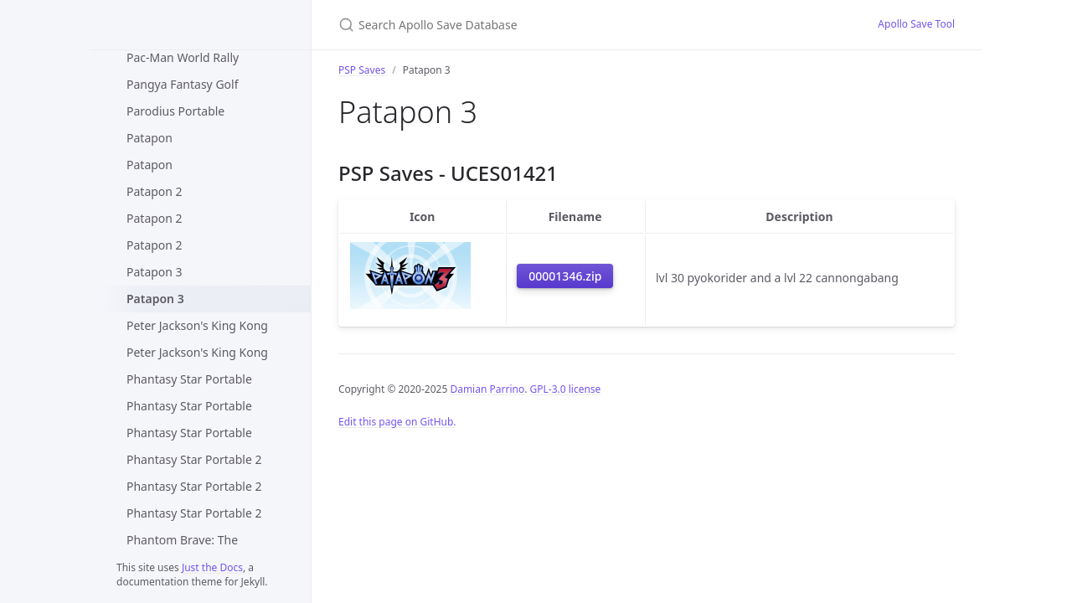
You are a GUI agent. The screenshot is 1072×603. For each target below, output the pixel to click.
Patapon (149, 138)
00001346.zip (564, 276)
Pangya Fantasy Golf (182, 84)
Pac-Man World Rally (182, 57)
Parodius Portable (175, 111)
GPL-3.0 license (565, 389)
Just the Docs (212, 567)
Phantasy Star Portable (189, 379)
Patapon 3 (154, 272)
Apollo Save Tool (916, 24)
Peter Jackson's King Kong (197, 325)
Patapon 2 (154, 191)
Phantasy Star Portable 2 (193, 459)
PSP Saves (361, 70)
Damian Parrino (487, 389)
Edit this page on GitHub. (397, 422)
